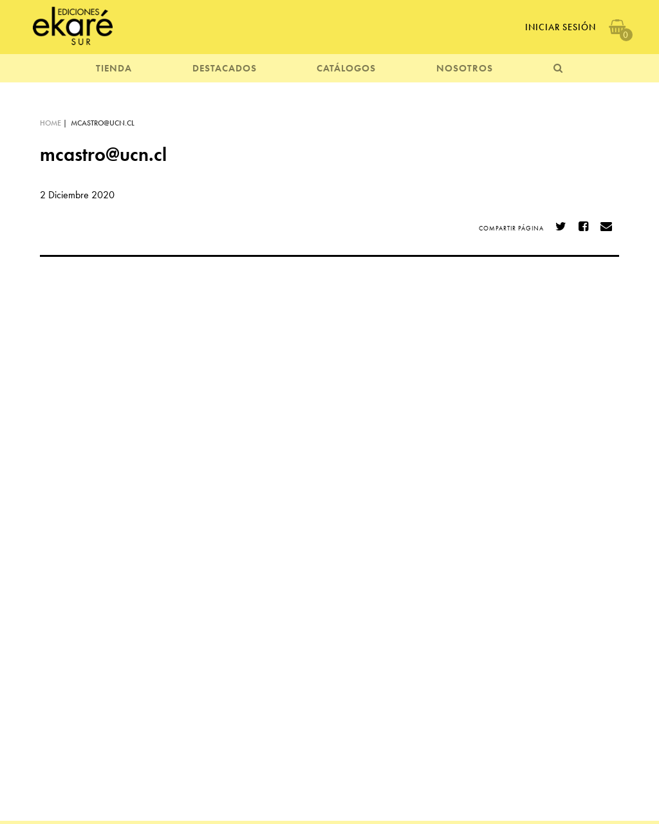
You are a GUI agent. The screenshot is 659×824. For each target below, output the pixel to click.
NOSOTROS (464, 68)
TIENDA (114, 68)
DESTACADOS (224, 68)
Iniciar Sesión (560, 27)
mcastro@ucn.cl (103, 123)
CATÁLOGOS (346, 68)
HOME (50, 123)
